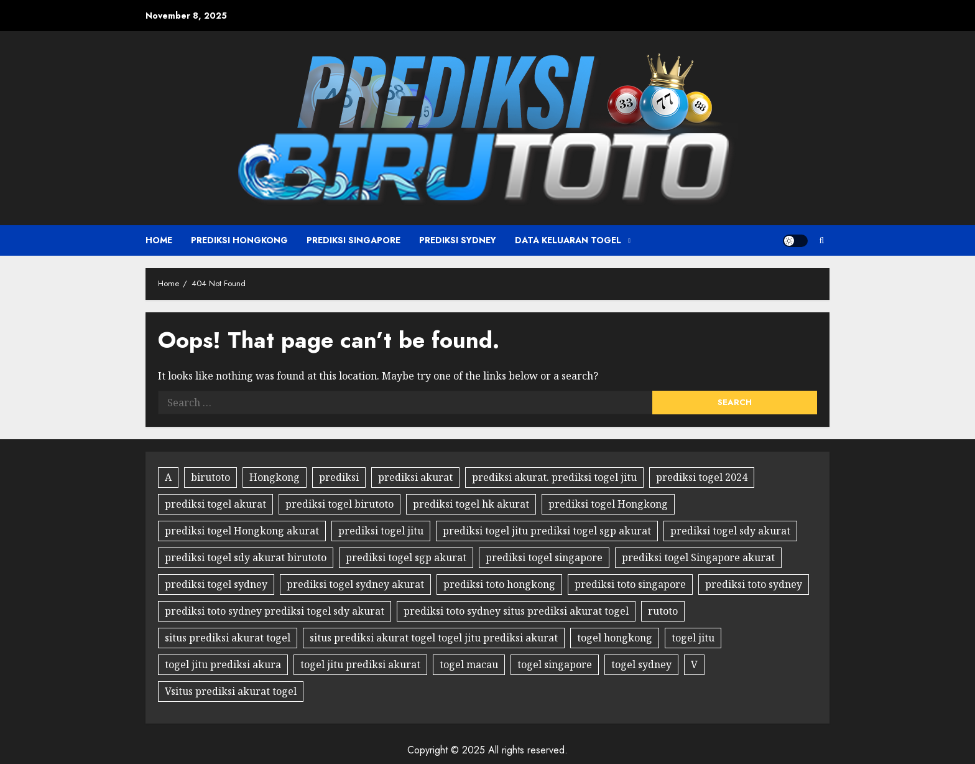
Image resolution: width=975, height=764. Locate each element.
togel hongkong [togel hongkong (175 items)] (614, 638)
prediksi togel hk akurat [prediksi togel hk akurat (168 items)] (471, 504)
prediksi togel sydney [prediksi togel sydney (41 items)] (216, 584)
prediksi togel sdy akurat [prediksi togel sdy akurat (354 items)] (730, 531)
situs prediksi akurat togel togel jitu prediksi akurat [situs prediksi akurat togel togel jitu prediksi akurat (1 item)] (434, 638)
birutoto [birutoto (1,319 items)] (210, 477)
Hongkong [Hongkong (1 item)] (274, 477)
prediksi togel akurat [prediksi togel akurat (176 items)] (215, 504)
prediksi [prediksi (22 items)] (339, 477)
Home (159, 240)
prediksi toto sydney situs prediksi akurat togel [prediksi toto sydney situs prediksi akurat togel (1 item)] (516, 611)
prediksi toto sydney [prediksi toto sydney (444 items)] (753, 584)
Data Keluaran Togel (568, 240)
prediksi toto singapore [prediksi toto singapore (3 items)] (630, 584)
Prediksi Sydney (457, 240)
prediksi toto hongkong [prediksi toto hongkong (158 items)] (499, 584)
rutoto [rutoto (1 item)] (663, 611)
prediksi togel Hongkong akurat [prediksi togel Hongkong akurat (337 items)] (242, 531)
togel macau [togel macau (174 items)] (469, 664)
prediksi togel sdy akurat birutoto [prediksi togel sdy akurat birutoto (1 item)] (245, 557)
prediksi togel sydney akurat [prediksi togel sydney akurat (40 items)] (355, 584)
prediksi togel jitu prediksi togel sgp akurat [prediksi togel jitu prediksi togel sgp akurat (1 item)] (547, 531)
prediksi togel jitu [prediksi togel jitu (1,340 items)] (380, 531)
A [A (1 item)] (168, 477)
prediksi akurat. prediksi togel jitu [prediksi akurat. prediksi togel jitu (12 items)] (554, 477)
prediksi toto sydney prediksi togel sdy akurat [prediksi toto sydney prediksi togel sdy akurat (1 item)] (274, 611)
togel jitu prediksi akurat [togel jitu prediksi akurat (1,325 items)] (360, 664)
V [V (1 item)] (694, 664)
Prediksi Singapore (353, 240)
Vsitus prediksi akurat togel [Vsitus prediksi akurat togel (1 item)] (231, 691)
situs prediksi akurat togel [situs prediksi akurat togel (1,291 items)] (227, 638)
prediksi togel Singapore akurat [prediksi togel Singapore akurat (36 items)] (698, 557)
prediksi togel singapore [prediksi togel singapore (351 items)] (544, 557)
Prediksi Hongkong (239, 240)
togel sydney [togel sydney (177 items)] (641, 664)
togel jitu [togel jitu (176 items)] (693, 638)
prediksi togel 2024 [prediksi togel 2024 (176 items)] (701, 477)
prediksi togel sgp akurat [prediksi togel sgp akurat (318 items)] (406, 557)
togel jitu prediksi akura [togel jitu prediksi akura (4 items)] (223, 664)
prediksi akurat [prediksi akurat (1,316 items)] (415, 477)
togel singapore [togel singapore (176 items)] (554, 664)
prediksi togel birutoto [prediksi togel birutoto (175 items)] (339, 504)
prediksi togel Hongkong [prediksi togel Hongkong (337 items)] (608, 504)
